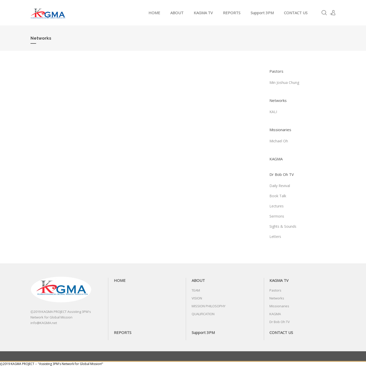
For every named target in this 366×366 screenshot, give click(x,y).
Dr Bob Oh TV (281, 174)
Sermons (276, 216)
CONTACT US (296, 12)
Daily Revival (279, 185)
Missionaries (280, 129)
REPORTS (231, 12)
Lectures (276, 206)
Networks (278, 100)
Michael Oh (278, 141)
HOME (154, 12)
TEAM (196, 290)
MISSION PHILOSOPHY (208, 306)
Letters (275, 236)
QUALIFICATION (203, 314)
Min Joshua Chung (284, 82)
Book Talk (277, 195)
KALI (273, 111)
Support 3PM (262, 12)
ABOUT (177, 12)
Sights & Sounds (282, 226)
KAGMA (276, 158)
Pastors (276, 71)
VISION (197, 298)
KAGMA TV (203, 12)
